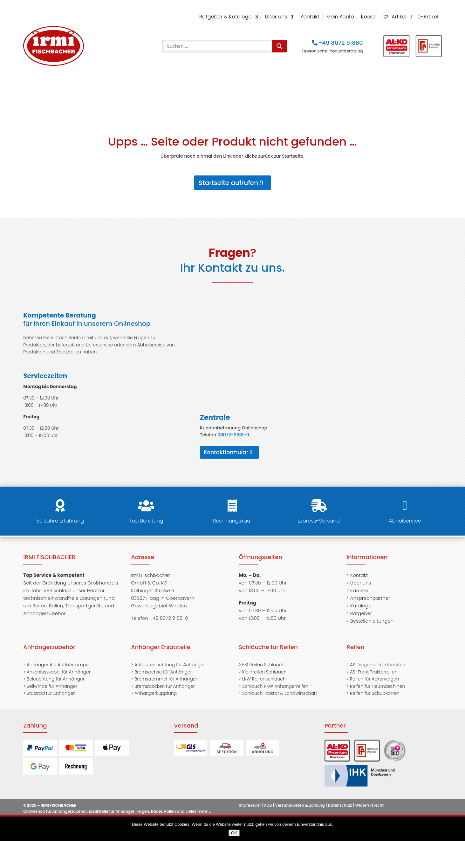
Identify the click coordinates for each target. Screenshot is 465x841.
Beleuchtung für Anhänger (56, 674)
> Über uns (358, 577)
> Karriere (357, 585)
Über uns (276, 16)
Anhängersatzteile (45, 87)
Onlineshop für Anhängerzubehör (55, 806)
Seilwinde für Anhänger (52, 681)
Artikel (395, 16)
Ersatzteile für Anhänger (111, 806)
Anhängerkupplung (155, 688)
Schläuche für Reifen (268, 642)
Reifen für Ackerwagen (374, 674)
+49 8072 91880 (340, 43)
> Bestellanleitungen (369, 615)
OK (234, 833)
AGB (268, 800)
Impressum (250, 800)
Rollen (324, 87)
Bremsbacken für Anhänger (164, 681)
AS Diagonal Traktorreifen (377, 660)
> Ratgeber (359, 608)
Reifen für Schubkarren (375, 688)
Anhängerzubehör (103, 87)
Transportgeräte (365, 87)
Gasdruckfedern (158, 87)
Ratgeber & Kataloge (225, 16)
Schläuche (233, 87)
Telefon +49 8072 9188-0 (159, 613)
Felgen (267, 87)
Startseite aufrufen (228, 177)
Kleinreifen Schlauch (264, 667)
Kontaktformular (226, 447)
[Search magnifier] (279, 46)
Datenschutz (340, 800)
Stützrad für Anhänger (51, 688)
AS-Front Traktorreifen (374, 667)
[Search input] (218, 46)
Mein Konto (340, 16)
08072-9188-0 (233, 430)
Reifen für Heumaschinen (377, 681)
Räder (296, 87)
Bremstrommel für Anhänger (165, 674)
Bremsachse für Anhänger (163, 667)
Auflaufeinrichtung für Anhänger (169, 660)
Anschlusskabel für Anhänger (59, 667)
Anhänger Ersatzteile (160, 642)
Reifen (199, 87)
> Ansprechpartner (368, 593)
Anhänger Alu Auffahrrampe (58, 660)
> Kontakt (357, 570)
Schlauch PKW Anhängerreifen (275, 681)
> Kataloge (358, 600)
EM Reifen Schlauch (263, 660)
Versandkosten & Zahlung (300, 800)
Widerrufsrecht (369, 800)
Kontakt (309, 16)
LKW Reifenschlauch (264, 674)
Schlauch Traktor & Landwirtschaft (279, 688)
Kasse (368, 16)
